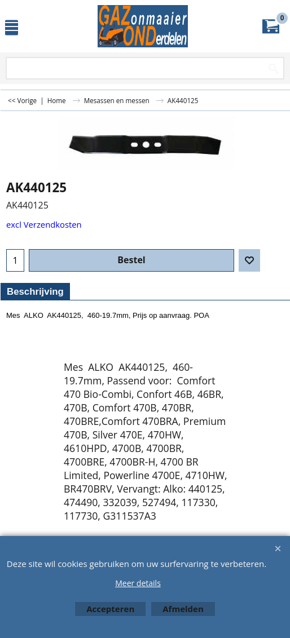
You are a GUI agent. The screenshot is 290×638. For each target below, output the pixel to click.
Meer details (138, 583)
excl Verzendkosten (44, 224)
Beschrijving (35, 291)
